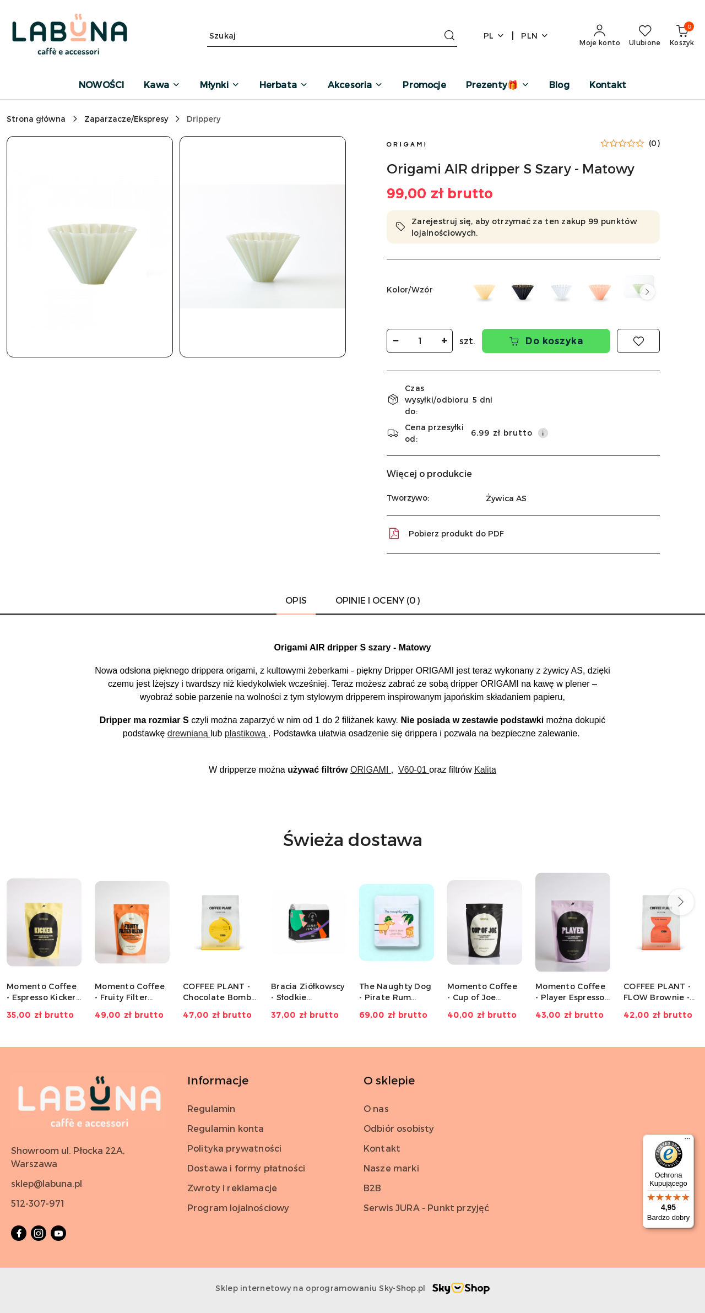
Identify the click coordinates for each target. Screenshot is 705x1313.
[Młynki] (220, 86)
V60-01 (413, 769)
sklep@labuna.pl (46, 1183)
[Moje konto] (600, 36)
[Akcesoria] (355, 86)
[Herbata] (283, 86)
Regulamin (211, 1108)
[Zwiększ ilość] (444, 340)
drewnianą (188, 733)
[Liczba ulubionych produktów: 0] (645, 36)
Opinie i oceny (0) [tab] (377, 600)
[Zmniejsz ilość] (395, 340)
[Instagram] (38, 1233)
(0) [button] (654, 143)
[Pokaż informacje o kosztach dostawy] (543, 433)
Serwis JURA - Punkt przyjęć (426, 1207)
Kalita (485, 769)
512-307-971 (37, 1203)
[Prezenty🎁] (498, 86)
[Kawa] (162, 86)
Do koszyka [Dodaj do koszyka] (546, 340)
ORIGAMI (370, 769)
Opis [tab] (296, 600)
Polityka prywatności (234, 1148)
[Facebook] (18, 1233)
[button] (90, 246)
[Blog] (559, 86)
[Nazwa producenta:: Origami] (406, 143)
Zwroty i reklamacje (232, 1187)
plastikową (246, 733)
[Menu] (687, 1141)
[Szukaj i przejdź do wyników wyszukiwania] (449, 36)
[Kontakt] (608, 86)
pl (494, 35)
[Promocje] (424, 86)
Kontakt (382, 1148)
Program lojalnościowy (238, 1207)
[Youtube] (58, 1233)
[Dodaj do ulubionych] (638, 341)
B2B (372, 1187)
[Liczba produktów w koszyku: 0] (681, 36)
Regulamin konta (225, 1128)
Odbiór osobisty (399, 1128)
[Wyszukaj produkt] (332, 35)
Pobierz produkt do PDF (445, 533)
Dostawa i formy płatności (246, 1168)
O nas (376, 1108)
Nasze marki (391, 1168)
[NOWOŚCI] (101, 86)
